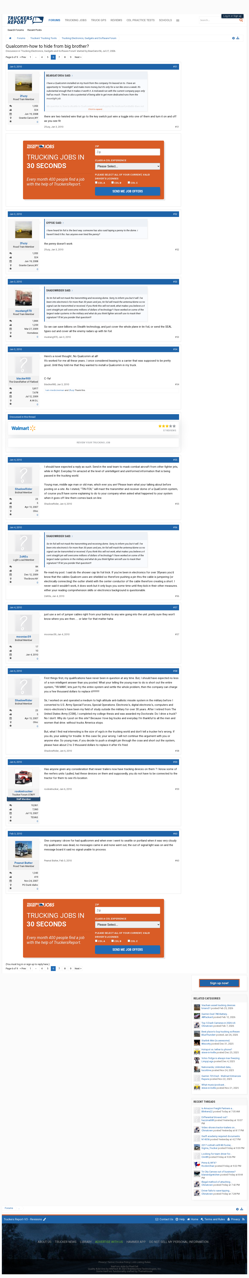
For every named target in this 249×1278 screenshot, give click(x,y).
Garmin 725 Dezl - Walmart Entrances (221, 1076)
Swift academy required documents (221, 1136)
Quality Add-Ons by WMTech (124, 1268)
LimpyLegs (207, 1061)
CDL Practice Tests (141, 20)
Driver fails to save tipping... (216, 1190)
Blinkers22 (207, 1111)
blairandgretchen (211, 1174)
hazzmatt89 (208, 1120)
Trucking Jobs (75, 20)
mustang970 (23, 311)
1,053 (35, 106)
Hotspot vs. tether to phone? (217, 1049)
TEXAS (34, 817)
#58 (175, 671)
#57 (175, 607)
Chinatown (207, 1025)
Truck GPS (98, 20)
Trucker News (65, 1241)
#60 (175, 833)
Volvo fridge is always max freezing (221, 1058)
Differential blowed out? (214, 1117)
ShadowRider (23, 489)
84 (36, 566)
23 (36, 499)
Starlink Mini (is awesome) (216, 1040)
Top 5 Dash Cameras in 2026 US (218, 1023)
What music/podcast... (214, 1084)
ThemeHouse (145, 1271)
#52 (175, 214)
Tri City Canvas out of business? (219, 1171)
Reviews (116, 20)
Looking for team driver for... (217, 1153)
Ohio (35, 511)
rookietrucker (24, 791)
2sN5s (23, 556)
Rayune (205, 1079)
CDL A (100, 182)
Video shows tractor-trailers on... (219, 1127)
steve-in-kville (209, 1052)
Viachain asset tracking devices (218, 1005)
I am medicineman (54, 390)
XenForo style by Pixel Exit (124, 1266)
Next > (78, 57)
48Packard (207, 1017)
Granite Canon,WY (28, 117)
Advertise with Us (109, 1241)
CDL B (116, 182)
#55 (175, 459)
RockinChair (208, 1166)
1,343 (35, 872)
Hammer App (136, 1241)
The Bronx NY (31, 578)
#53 (175, 281)
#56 (175, 527)
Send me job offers (127, 191)
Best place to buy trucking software (221, 1031)
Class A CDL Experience (110, 160)
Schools (165, 20)
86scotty (206, 1043)
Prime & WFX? (209, 1162)
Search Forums (16, 30)
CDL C (133, 182)
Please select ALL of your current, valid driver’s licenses (122, 176)
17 (36, 646)
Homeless (32, 333)
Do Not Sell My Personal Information (178, 1241)
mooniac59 (23, 636)
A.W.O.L (34, 400)
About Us (44, 1241)
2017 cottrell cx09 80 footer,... (217, 1145)
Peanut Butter (23, 863)
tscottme (206, 1070)
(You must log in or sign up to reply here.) (28, 964)
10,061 (34, 805)
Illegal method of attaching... (217, 1181)
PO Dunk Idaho (30, 885)
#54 (175, 349)
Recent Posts (34, 30)
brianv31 (206, 1008)
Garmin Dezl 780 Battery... (215, 1014)
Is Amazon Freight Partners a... (218, 1108)
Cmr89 (205, 1157)
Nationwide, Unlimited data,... (217, 1067)
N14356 (206, 1139)
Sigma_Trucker (209, 1148)
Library (86, 1241)
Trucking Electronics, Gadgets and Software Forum (48, 51)
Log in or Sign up (232, 15)
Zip (97, 146)
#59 (175, 762)
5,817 (35, 388)
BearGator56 (94, 51)
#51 (175, 66)
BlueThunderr (209, 1034)
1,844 (35, 320)
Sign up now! (219, 983)
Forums (54, 20)
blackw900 (24, 378)
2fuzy (23, 96)
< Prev (23, 57)
